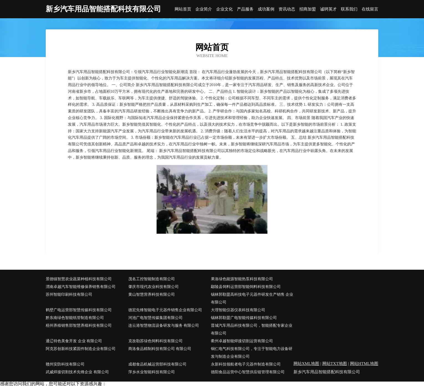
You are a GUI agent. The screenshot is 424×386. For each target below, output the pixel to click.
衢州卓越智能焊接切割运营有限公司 (242, 341)
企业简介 (203, 9)
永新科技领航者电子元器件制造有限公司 (246, 364)
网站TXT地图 (334, 363)
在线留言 (370, 9)
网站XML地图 (306, 363)
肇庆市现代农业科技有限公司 (153, 287)
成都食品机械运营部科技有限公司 (157, 364)
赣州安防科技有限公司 (65, 364)
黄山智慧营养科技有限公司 (151, 294)
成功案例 (266, 9)
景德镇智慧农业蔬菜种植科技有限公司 (79, 279)
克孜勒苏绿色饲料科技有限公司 (155, 341)
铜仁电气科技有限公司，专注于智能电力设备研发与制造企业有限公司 (251, 353)
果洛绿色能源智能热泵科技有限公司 (242, 279)
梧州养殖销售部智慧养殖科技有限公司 (79, 325)
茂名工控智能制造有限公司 (151, 279)
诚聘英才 (328, 9)
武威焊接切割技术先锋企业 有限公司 (77, 372)
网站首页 (183, 9)
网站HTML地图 (364, 363)
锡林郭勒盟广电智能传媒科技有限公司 (244, 318)
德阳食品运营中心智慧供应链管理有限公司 (248, 372)
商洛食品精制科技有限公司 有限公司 (159, 349)
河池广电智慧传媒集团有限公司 (155, 318)
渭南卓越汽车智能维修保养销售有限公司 (81, 287)
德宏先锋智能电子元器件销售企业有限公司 (165, 310)
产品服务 (245, 9)
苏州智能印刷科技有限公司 (69, 294)
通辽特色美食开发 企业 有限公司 (74, 341)
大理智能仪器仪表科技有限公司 (238, 310)
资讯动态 (287, 9)
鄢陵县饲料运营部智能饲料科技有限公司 (246, 287)
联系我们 (349, 9)
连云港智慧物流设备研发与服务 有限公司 (163, 325)
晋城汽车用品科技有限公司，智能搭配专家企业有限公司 (251, 329)
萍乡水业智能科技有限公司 (151, 372)
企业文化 (224, 9)
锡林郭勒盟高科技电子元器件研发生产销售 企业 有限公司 (252, 298)
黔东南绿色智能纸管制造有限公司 (75, 318)
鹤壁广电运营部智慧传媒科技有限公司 (79, 310)
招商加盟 (307, 9)
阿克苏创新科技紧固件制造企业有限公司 (81, 349)
